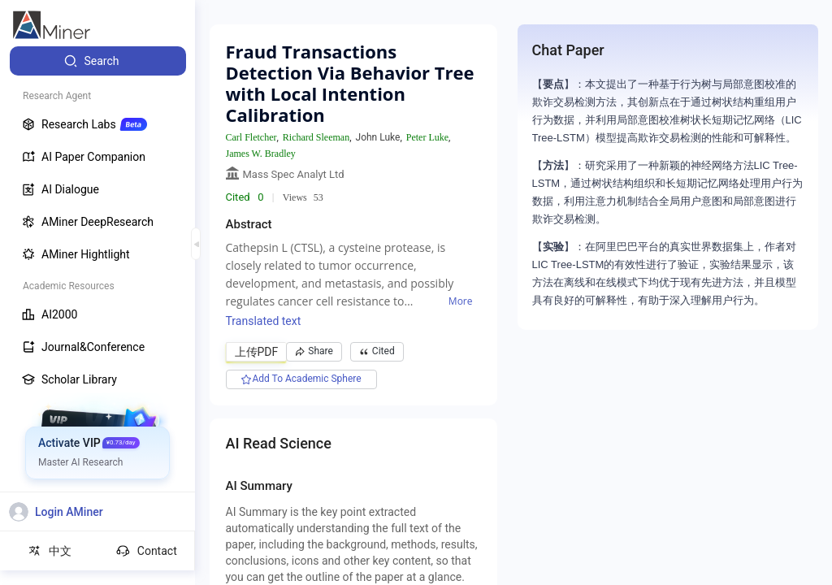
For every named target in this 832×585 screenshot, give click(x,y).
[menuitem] (98, 61)
